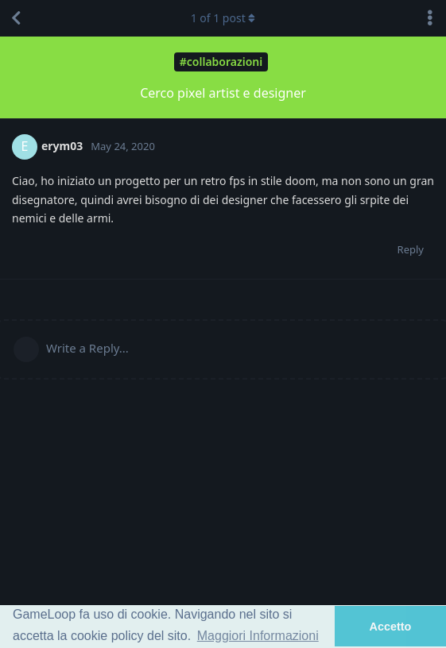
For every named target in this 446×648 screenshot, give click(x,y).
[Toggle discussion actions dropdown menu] (430, 18)
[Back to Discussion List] (16, 18)
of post (223, 17)
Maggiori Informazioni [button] (258, 635)
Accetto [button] (391, 626)
